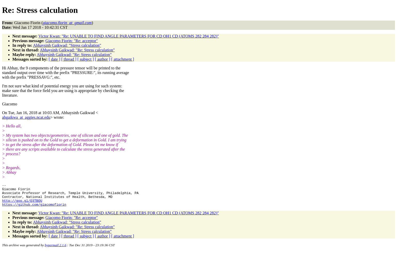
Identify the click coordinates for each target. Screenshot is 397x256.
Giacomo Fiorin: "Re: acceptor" (72, 41)
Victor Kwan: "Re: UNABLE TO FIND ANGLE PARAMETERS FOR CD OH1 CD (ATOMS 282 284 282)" (128, 36)
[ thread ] (68, 59)
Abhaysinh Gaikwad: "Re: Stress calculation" (77, 50)
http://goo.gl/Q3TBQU (22, 204)
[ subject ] (85, 59)
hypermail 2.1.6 (55, 250)
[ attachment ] (122, 59)
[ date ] (54, 59)
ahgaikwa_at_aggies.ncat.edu (26, 117)
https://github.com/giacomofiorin (34, 209)
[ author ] (102, 59)
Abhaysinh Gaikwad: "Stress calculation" (67, 45)
